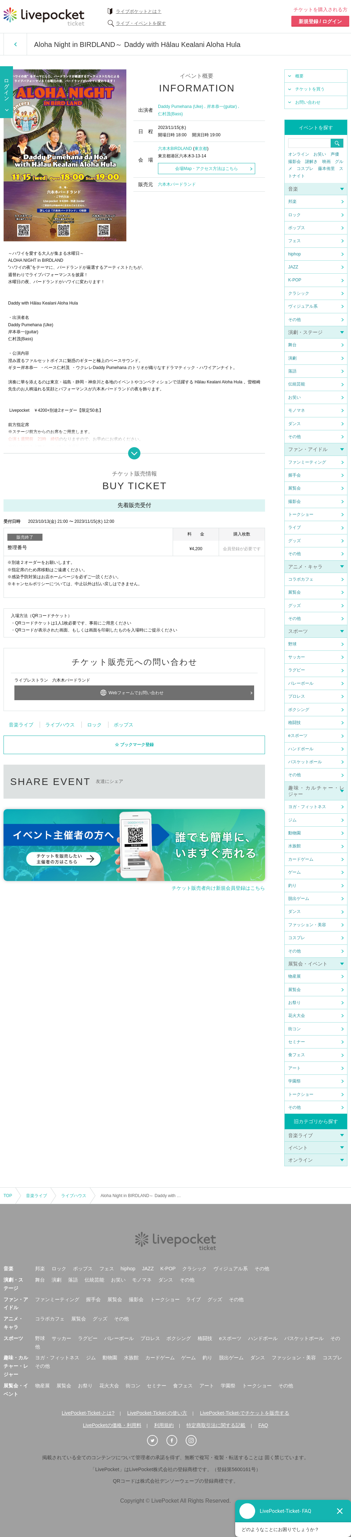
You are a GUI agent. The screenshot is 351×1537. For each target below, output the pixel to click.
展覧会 (294, 488)
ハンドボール (300, 748)
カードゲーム (300, 859)
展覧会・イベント (307, 963)
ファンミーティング (307, 462)
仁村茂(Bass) (170, 113)
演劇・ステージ (305, 332)
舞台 (292, 344)
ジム (292, 820)
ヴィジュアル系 (303, 306)
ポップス (296, 227)
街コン (294, 1028)
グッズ (294, 540)
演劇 (292, 358)
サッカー (296, 657)
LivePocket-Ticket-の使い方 (157, 1413)
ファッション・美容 (307, 924)
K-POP (294, 280)
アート (294, 1068)
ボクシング (298, 709)
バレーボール (300, 683)
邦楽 (292, 201)
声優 (335, 154)
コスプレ (305, 168)
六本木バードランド (177, 184)
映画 (326, 161)
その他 (294, 319)
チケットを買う (310, 89)
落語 (292, 371)
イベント (298, 1147)
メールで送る (220, 833)
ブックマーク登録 (137, 796)
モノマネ (296, 410)
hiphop (294, 254)
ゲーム (294, 872)
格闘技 (294, 722)
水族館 (294, 845)
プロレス (296, 696)
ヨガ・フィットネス (307, 806)
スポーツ (298, 631)
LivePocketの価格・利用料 (112, 1425)
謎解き (311, 161)
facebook (168, 833)
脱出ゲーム (298, 898)
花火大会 (296, 1015)
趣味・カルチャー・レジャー (16, 1366)
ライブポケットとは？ (138, 11)
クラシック (298, 293)
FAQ (263, 1425)
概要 (299, 76)
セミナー (296, 1041)
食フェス (296, 1054)
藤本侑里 (326, 168)
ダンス (294, 423)
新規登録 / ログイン (320, 21)
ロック (294, 214)
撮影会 (294, 161)
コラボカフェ (300, 579)
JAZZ (293, 267)
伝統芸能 (296, 384)
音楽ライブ (300, 1135)
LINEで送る (194, 833)
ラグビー (296, 670)
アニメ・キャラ (305, 566)
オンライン (298, 154)
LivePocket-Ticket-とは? (88, 1413)
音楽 (293, 189)
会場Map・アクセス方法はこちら (206, 168)
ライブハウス (60, 776)
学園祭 (294, 1081)
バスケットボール (305, 761)
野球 (292, 644)
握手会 (294, 475)
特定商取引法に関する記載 (215, 1425)
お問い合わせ (307, 102)
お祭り (294, 1002)
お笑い (319, 154)
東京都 (200, 148)
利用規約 (164, 1425)
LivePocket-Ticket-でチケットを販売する (245, 1413)
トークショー (300, 514)
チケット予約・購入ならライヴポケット (44, 16)
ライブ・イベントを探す (141, 23)
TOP (8, 1195)
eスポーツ (297, 735)
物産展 (294, 976)
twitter (141, 833)
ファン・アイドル (307, 449)
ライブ (294, 527)
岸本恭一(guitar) (222, 106)
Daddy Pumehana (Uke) (180, 106)
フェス (294, 240)
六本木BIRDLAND (175, 148)
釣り (292, 885)
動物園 (294, 833)
